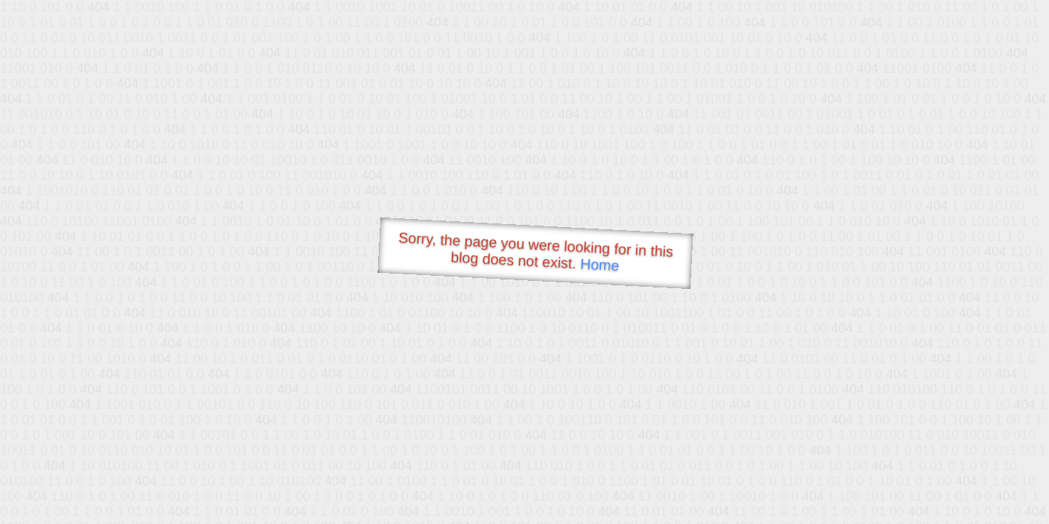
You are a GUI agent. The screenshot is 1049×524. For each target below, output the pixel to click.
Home (599, 264)
